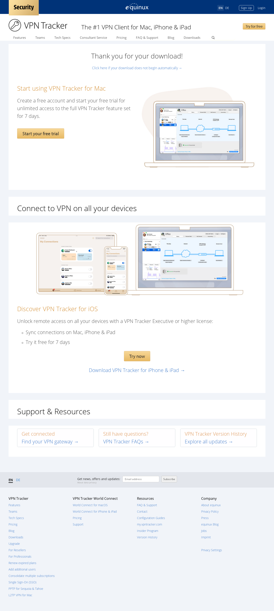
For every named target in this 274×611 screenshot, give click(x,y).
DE (227, 8)
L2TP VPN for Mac (20, 595)
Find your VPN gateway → (50, 441)
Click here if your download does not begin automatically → (137, 68)
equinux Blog (210, 524)
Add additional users (22, 569)
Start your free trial (40, 134)
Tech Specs (62, 37)
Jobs (204, 531)
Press (205, 518)
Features (19, 37)
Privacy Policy (210, 511)
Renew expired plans (22, 563)
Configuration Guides (151, 518)
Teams (40, 37)
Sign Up (246, 8)
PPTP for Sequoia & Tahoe (26, 589)
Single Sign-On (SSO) (22, 582)
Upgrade (14, 544)
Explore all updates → (209, 441)
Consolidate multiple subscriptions (32, 576)
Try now (137, 356)
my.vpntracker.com (149, 524)
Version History (147, 537)
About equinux (211, 505)
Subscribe (169, 479)
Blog (171, 37)
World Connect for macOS (90, 505)
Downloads (192, 37)
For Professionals (20, 556)
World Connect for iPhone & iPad (95, 511)
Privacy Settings (211, 550)
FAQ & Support (147, 37)
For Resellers (17, 550)
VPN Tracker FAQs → (126, 441)
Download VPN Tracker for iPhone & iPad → (137, 370)
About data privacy (87, 482)
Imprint (206, 537)
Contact (142, 511)
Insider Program (147, 531)
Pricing (121, 37)
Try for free (254, 26)
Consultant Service (93, 37)
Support (78, 524)
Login (261, 8)
